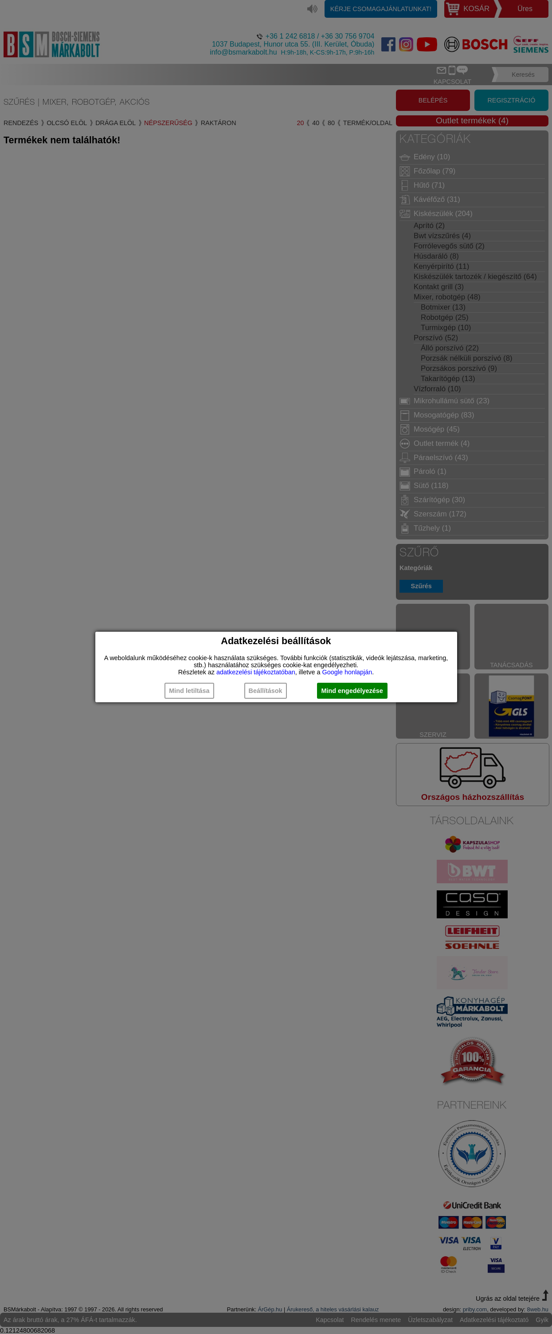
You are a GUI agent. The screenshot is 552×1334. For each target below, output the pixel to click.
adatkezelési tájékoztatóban (255, 672)
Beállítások (265, 690)
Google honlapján (347, 672)
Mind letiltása (189, 690)
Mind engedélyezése (352, 690)
